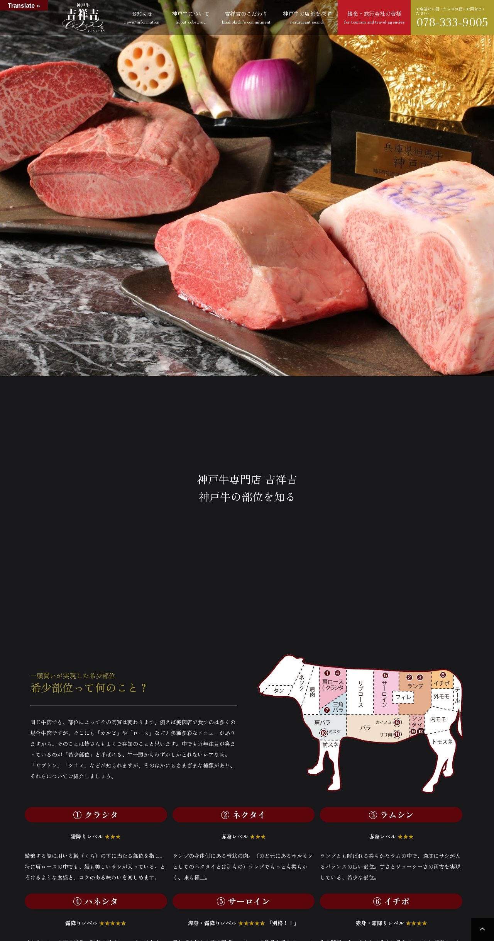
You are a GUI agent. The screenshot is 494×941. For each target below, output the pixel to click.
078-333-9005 (452, 21)
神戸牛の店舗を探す (307, 17)
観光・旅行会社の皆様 (374, 17)
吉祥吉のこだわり (246, 17)
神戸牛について (191, 17)
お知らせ (141, 17)
